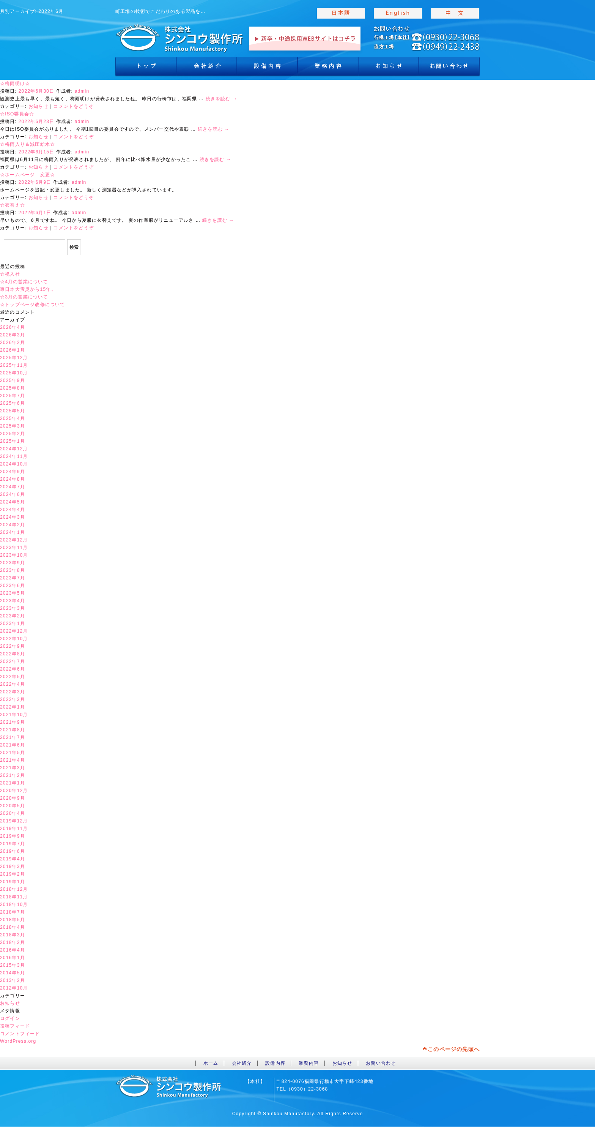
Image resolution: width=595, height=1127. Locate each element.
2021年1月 (12, 783)
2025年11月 (14, 365)
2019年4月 (12, 859)
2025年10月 (14, 373)
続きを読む (222, 98)
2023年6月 (12, 585)
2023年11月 (14, 547)
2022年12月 (14, 631)
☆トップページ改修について (32, 304)
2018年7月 (12, 912)
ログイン (10, 1018)
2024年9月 (12, 471)
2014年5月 (12, 972)
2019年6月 (12, 851)
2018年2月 (12, 942)
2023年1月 (12, 623)
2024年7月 (12, 486)
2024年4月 (12, 509)
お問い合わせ (381, 1063)
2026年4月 (12, 327)
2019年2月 (12, 874)
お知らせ (388, 68)
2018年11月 (14, 897)
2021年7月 (12, 737)
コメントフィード (20, 1033)
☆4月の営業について (24, 281)
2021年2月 (12, 775)
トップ (145, 68)
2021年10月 (14, 714)
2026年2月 (12, 342)
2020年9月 (12, 798)
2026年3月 (12, 335)
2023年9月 (12, 562)
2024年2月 (12, 524)
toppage (179, 38)
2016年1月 (12, 957)
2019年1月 (12, 881)
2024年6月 (12, 494)
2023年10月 (14, 555)
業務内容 (328, 68)
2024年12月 (14, 448)
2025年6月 (12, 403)
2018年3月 (12, 935)
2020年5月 (12, 805)
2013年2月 (12, 980)
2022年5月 (12, 676)
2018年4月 (12, 927)
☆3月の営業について (24, 297)
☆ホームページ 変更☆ (27, 174)
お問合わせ (449, 68)
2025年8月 (12, 388)
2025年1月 (12, 441)
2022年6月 (12, 669)
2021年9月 (12, 722)
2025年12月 (14, 357)
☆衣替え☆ (12, 205)
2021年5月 (12, 752)
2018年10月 (14, 904)
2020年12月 (14, 790)
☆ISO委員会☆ (17, 114)
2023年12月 (14, 540)
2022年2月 (12, 699)
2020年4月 (12, 813)
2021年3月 (12, 767)
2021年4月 (12, 760)
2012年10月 (14, 988)
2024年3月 (12, 517)
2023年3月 (12, 608)
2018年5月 (12, 919)
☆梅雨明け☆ (15, 83)
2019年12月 (14, 821)
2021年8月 (12, 729)
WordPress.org (18, 1041)
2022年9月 (12, 646)
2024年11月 (14, 456)
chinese (455, 13)
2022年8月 (12, 654)
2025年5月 (12, 411)
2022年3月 (12, 692)
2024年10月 (14, 464)
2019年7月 (12, 843)
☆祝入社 (10, 274)
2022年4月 (12, 684)
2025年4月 (12, 418)
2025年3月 (12, 426)
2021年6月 (12, 745)
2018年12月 (14, 889)
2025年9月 (12, 380)
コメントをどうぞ (74, 106)
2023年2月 (12, 616)
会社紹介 (206, 68)
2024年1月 (12, 532)
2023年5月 (12, 593)
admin (82, 91)
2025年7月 (12, 395)
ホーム (211, 1063)
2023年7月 (12, 578)
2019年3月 (12, 866)
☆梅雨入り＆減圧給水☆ (27, 144)
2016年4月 (12, 950)
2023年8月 (12, 570)
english (398, 13)
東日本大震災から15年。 (28, 289)
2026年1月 (12, 350)
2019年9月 (12, 836)
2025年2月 (12, 433)
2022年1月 (12, 707)
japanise (341, 13)
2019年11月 (14, 828)
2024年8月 (12, 479)
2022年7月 (12, 661)
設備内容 (267, 68)
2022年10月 (14, 638)
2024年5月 (12, 502)
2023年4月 (12, 600)
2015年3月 (12, 965)
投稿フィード (15, 1026)
